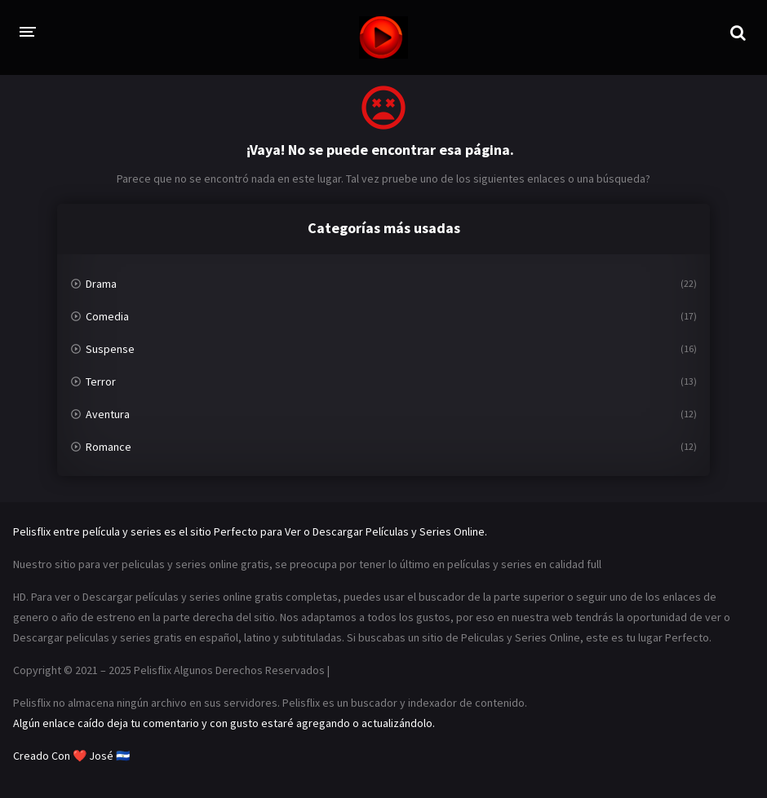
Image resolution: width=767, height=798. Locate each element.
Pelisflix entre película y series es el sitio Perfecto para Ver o (161, 531)
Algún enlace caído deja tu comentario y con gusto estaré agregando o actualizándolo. (224, 723)
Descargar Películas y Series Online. (400, 531)
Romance (108, 446)
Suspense (110, 349)
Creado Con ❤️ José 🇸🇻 (71, 755)
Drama (101, 283)
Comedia (107, 316)
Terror (101, 381)
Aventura (108, 414)
